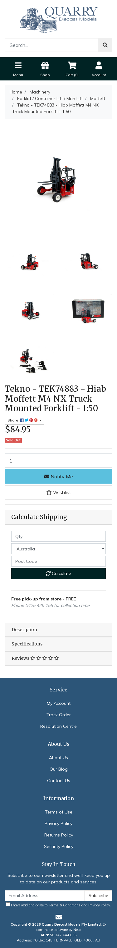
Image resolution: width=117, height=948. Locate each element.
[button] (58, 492)
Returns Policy (58, 835)
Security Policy (58, 846)
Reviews (35, 658)
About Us (58, 757)
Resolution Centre (58, 726)
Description (24, 629)
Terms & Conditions (64, 905)
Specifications (27, 644)
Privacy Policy (58, 823)
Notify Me (58, 476)
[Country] (58, 548)
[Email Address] (45, 895)
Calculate (58, 573)
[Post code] (58, 561)
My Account (59, 703)
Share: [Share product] (23, 420)
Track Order (58, 715)
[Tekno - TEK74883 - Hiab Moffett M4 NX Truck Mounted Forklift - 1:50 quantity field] (58, 460)
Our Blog (59, 769)
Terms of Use (58, 812)
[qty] (58, 536)
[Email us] (59, 917)
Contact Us (58, 780)
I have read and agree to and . (58, 904)
